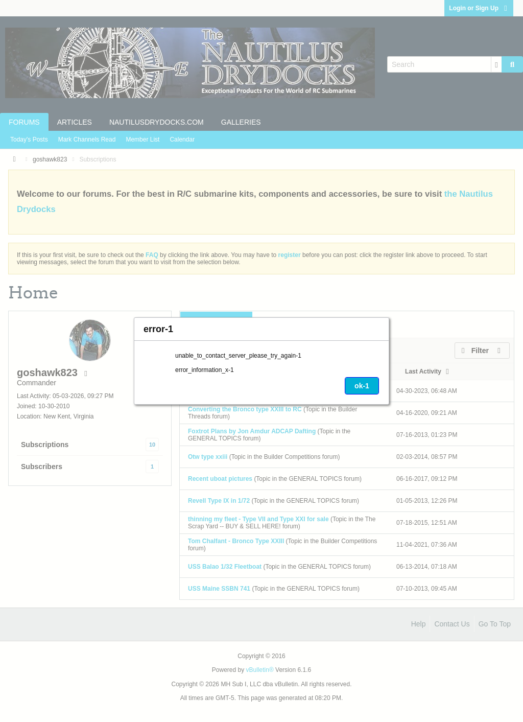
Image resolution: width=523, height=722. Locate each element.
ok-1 (361, 386)
